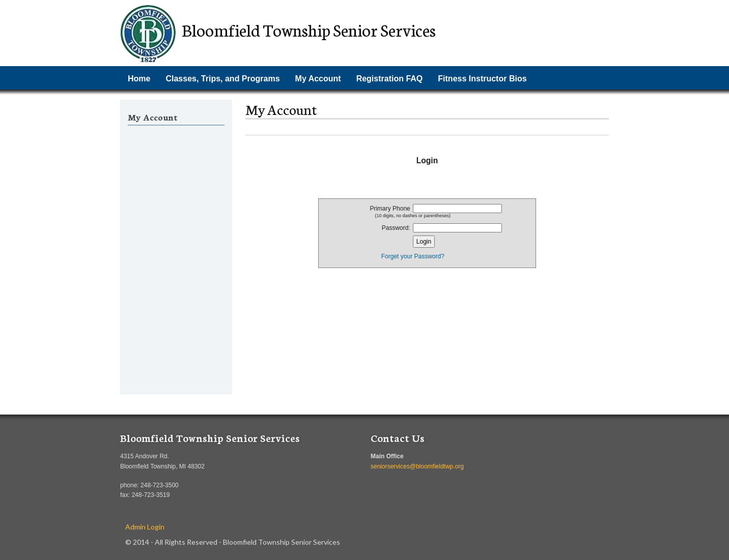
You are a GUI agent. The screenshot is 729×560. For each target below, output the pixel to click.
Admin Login (144, 526)
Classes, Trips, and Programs (222, 78)
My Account (318, 78)
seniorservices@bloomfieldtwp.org (417, 466)
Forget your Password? (412, 256)
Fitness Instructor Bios (482, 78)
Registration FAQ (389, 78)
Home (139, 78)
